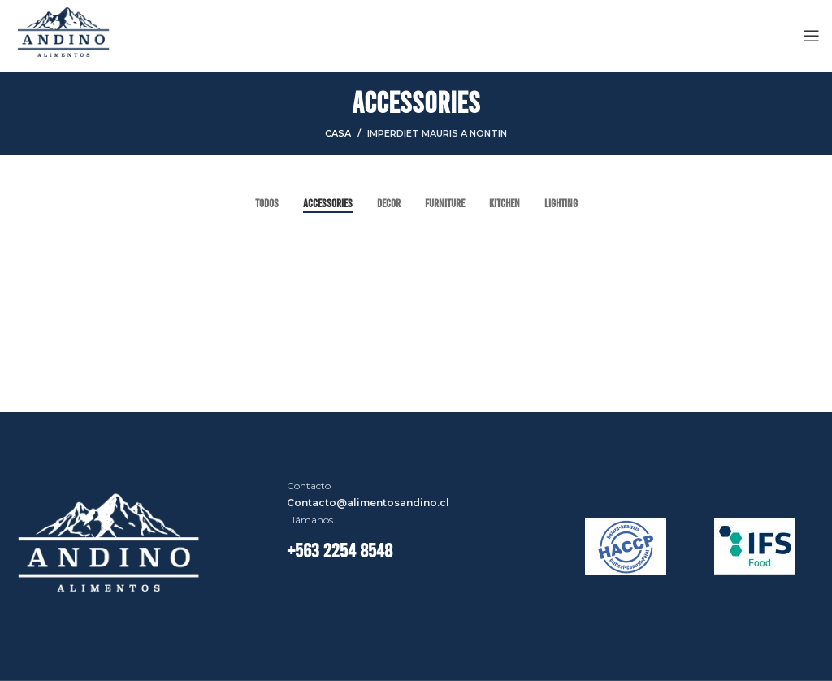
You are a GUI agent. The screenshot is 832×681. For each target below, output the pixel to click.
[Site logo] (63, 34)
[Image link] (113, 545)
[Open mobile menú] (811, 36)
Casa (338, 133)
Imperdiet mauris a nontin (437, 133)
